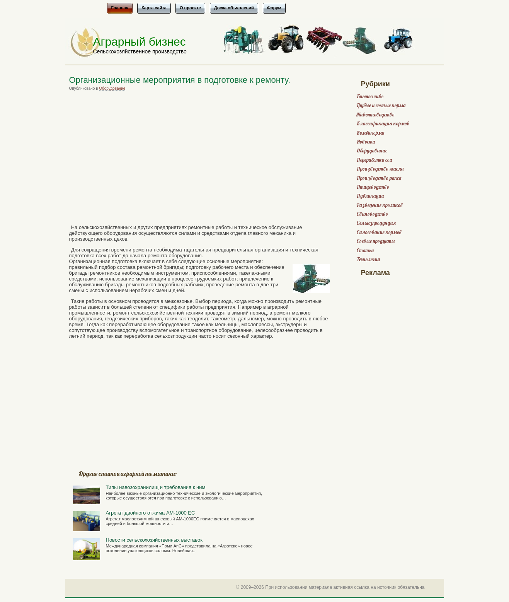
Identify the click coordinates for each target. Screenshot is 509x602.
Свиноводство (372, 214)
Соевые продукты (375, 241)
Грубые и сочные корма (380, 105)
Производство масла (379, 169)
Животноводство (375, 114)
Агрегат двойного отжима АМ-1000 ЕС (150, 513)
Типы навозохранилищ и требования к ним (156, 487)
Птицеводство (372, 187)
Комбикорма (370, 133)
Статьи (365, 250)
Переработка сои (374, 160)
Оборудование (112, 88)
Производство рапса (378, 178)
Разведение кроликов (379, 205)
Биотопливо (370, 96)
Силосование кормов (379, 232)
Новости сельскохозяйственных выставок (154, 540)
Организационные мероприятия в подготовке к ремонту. (180, 80)
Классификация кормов (382, 123)
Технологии (368, 259)
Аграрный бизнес (139, 41)
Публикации (370, 196)
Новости (365, 142)
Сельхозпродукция (376, 223)
